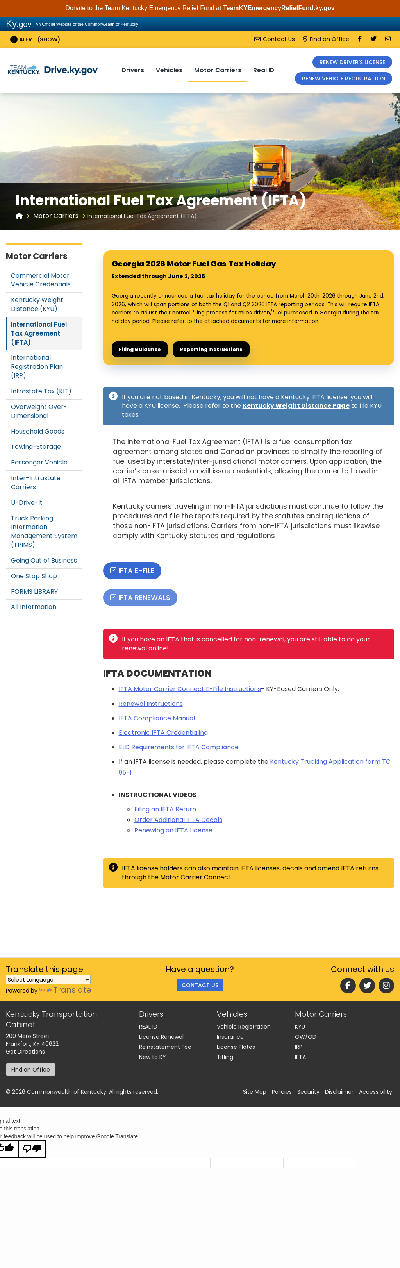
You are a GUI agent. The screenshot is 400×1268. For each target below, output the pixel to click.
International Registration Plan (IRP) (37, 366)
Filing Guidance (140, 349)
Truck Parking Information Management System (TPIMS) (44, 532)
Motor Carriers (217, 70)
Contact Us (274, 39)
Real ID (263, 70)
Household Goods (37, 431)
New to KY (152, 1057)
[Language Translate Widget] (48, 979)
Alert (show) (35, 39)
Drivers (133, 70)
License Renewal (161, 1037)
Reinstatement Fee (165, 1047)
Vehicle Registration (244, 1026)
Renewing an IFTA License (173, 830)
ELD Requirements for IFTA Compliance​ (179, 747)
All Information (33, 606)
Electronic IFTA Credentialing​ (163, 732)
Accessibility (375, 1092)
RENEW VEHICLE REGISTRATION (343, 78)
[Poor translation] (32, 1149)
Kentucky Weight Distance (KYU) (37, 304)
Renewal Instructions (151, 703)
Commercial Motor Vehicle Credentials (41, 280)
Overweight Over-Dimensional (39, 411)
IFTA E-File (132, 570)
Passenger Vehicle (39, 462)
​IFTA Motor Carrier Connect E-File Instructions (190, 688)
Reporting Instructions (211, 349)
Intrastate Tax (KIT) (41, 391)
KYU (300, 1026)
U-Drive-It (27, 502)
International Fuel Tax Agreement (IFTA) (39, 333)
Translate (65, 989)
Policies (282, 1092)
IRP (298, 1047)
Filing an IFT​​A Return (165, 809)
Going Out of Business (44, 560)
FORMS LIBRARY (34, 591)
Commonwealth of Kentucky (66, 1092)
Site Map (254, 1092)
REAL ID (148, 1026)
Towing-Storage (36, 446)
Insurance (230, 1037)
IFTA (300, 1057)
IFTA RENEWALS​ (140, 597)
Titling (225, 1057)
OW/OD (305, 1037)
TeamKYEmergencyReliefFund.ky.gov (279, 8)
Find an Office (326, 39)
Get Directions (25, 1051)
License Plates (236, 1047)
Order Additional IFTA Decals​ (178, 819)
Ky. (19, 23)
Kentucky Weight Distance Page (296, 405)
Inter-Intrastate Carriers (36, 482)
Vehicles (169, 70)
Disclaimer (339, 1092)
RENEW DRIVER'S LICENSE (352, 62)
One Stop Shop (34, 575)
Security (308, 1092)
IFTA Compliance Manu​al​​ (157, 718)
